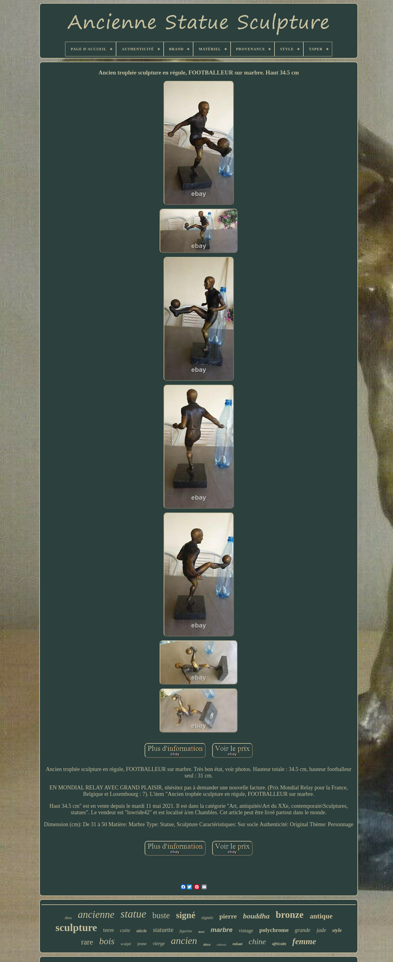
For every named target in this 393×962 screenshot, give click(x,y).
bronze (290, 914)
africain (279, 943)
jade (321, 930)
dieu (68, 917)
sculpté (126, 944)
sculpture (76, 927)
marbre (221, 929)
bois (107, 941)
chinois (221, 944)
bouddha (256, 916)
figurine (186, 931)
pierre (228, 916)
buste (161, 915)
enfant (237, 944)
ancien (184, 940)
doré (201, 931)
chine (257, 941)
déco (206, 944)
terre (108, 930)
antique (321, 916)
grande (302, 930)
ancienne (96, 914)
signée (207, 917)
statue (133, 914)
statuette (163, 929)
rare (87, 942)
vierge (159, 943)
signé (185, 915)
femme (304, 941)
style (337, 930)
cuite (125, 930)
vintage (246, 930)
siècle (141, 930)
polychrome (274, 930)
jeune (141, 943)
